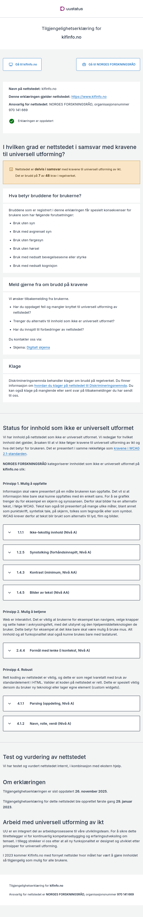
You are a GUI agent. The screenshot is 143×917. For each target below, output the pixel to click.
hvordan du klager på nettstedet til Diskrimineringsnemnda (80, 385)
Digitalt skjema (38, 347)
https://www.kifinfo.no (89, 97)
